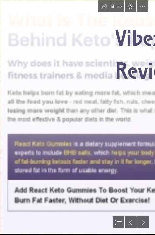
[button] (111, 6)
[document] (77, 117)
